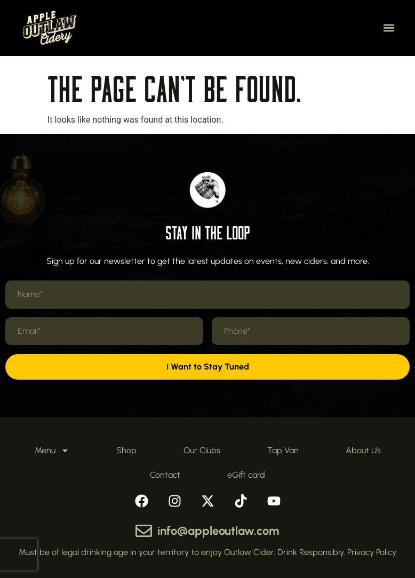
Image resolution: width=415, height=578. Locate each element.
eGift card (246, 475)
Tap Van (283, 450)
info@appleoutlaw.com (218, 531)
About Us (363, 450)
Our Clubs (201, 450)
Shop (126, 450)
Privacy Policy (371, 552)
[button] (388, 28)
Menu (52, 450)
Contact (165, 475)
